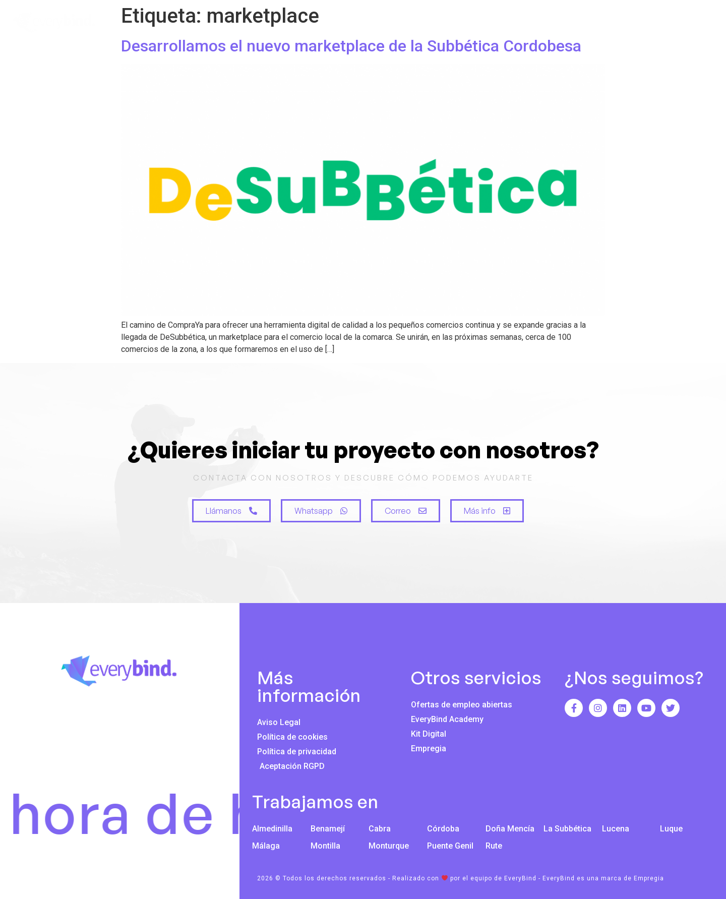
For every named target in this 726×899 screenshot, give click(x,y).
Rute (494, 846)
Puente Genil (450, 846)
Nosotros (416, 22)
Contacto (691, 22)
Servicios (485, 22)
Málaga (266, 846)
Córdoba (443, 828)
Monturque (389, 846)
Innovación (562, 22)
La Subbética (567, 828)
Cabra (380, 828)
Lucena (615, 828)
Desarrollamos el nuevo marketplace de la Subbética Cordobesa (351, 45)
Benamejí (328, 828)
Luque (671, 828)
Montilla (325, 846)
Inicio (355, 22)
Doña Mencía (510, 828)
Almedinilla (272, 828)
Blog (631, 22)
